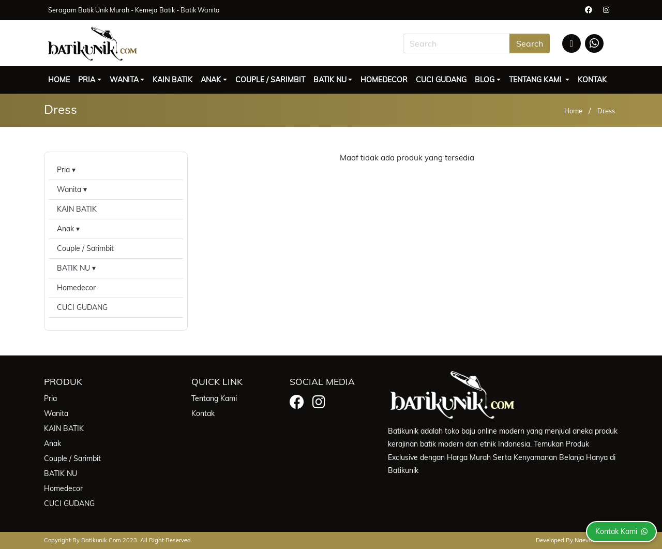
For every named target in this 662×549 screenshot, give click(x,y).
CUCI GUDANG (441, 79)
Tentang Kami (536, 79)
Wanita (124, 79)
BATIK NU (330, 79)
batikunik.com (101, 540)
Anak (211, 79)
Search (529, 43)
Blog (484, 79)
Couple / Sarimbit (270, 79)
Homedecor (384, 79)
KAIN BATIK (172, 79)
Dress (606, 111)
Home (59, 79)
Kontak (592, 79)
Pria (86, 79)
